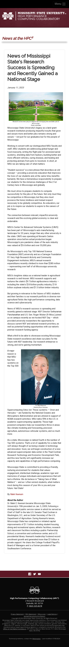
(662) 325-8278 (35, 606)
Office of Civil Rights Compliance (14, 629)
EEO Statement (30, 614)
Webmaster (36, 639)
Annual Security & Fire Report (34, 616)
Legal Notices (52, 614)
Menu (60, 4)
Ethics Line (42, 614)
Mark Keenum (16, 494)
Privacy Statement (17, 614)
